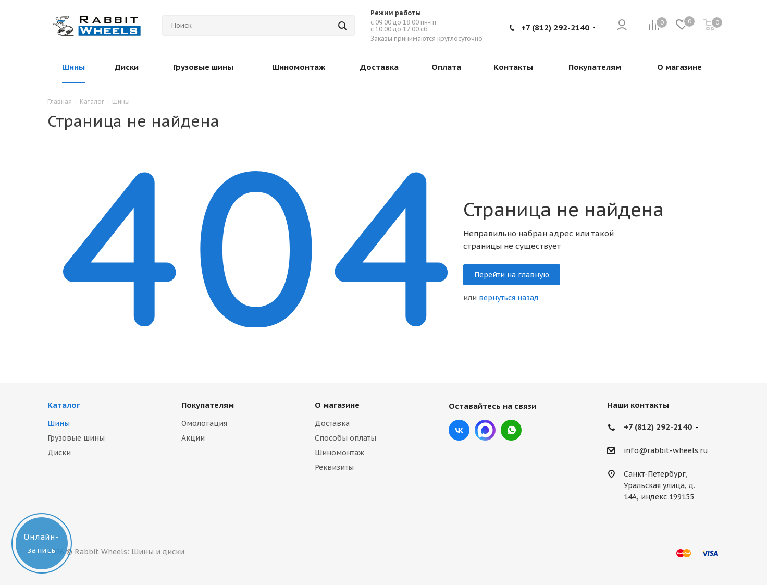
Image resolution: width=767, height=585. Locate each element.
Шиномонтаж (339, 452)
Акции (193, 438)
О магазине (337, 405)
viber (511, 430)
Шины (58, 423)
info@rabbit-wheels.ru (666, 451)
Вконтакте (459, 430)
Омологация (204, 423)
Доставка (332, 423)
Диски (59, 452)
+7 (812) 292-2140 (555, 27)
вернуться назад (509, 297)
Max (485, 430)
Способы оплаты (345, 438)
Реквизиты (334, 467)
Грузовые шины (76, 438)
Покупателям (207, 405)
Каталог (63, 405)
